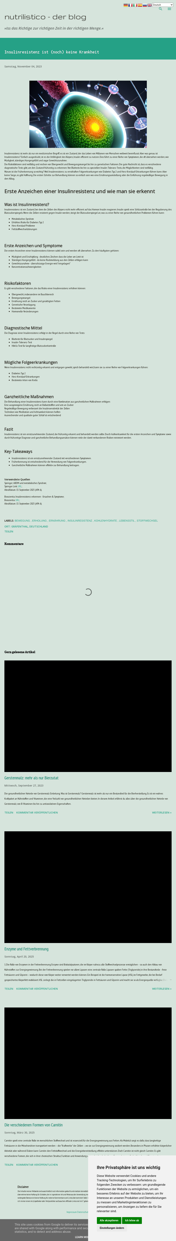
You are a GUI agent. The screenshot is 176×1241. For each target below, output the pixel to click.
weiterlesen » (162, 812)
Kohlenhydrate (106, 520)
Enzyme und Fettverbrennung (26, 949)
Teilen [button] (8, 531)
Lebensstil (127, 520)
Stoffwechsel (147, 520)
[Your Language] (162, 5)
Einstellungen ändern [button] (112, 1227)
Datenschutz (83, 1212)
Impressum (72, 1212)
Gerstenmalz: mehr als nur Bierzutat (31, 778)
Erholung (39, 520)
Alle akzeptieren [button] (109, 1220)
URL (20, 486)
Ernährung (57, 520)
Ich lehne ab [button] (132, 1220)
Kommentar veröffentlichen (37, 812)
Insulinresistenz (80, 520)
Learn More (83, 1237)
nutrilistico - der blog (45, 16)
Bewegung (23, 520)
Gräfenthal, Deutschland (29, 526)
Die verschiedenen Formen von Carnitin (33, 1125)
